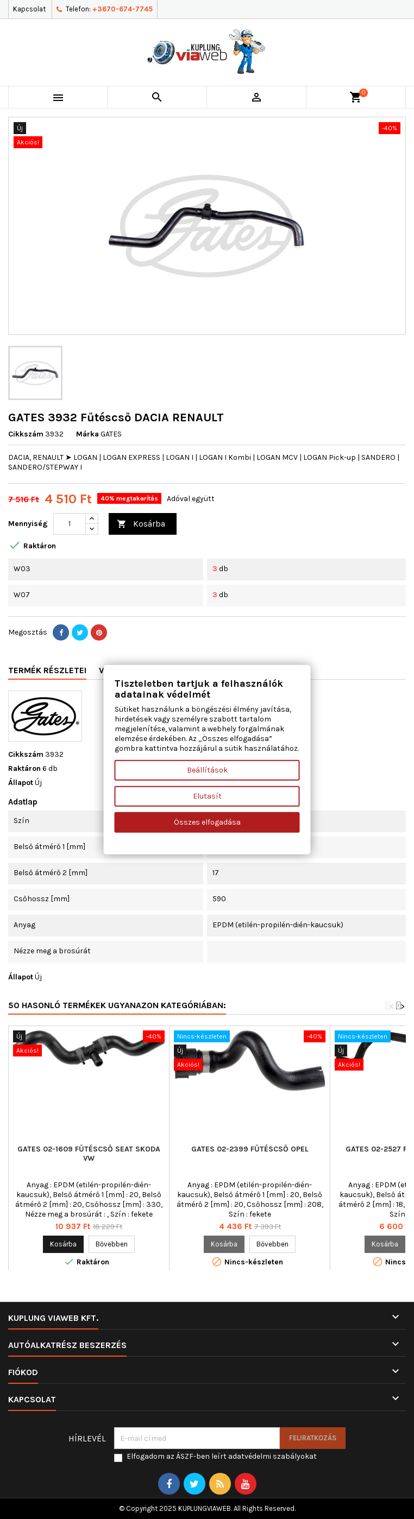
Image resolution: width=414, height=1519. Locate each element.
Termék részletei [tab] (47, 670)
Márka (87, 434)
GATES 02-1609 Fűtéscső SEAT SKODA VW (88, 1153)
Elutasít (207, 795)
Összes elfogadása (207, 821)
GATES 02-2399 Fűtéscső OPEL (250, 1149)
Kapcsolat (29, 9)
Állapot (20, 782)
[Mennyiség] (69, 524)
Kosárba (141, 524)
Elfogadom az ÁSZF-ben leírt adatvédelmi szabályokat (222, 1456)
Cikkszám (25, 434)
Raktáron (24, 768)
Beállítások (207, 769)
